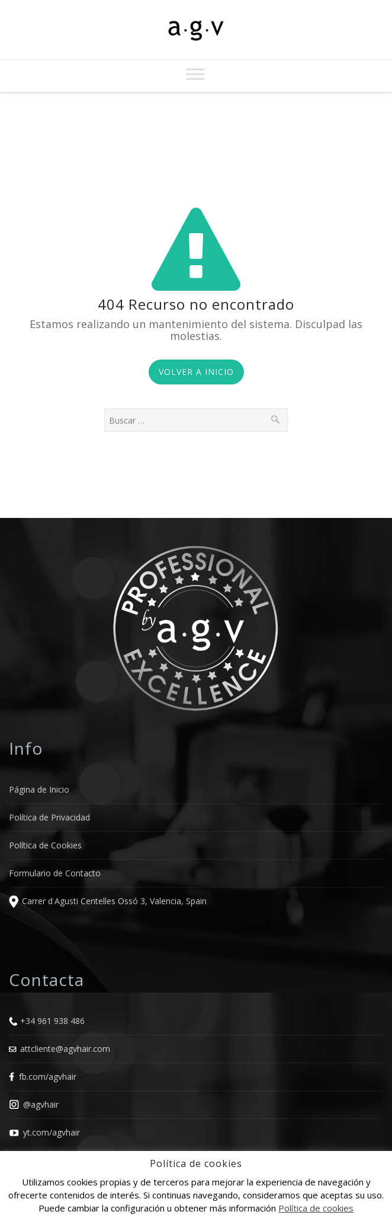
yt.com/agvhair (51, 1132)
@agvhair (41, 1104)
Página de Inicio (39, 789)
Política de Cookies (45, 845)
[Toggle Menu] (195, 74)
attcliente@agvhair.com (65, 1048)
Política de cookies (316, 1208)
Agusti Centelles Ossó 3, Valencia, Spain (130, 901)
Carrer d (37, 901)
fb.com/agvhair (47, 1076)
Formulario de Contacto (55, 873)
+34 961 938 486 (52, 1020)
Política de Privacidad (49, 817)
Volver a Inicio (196, 371)
